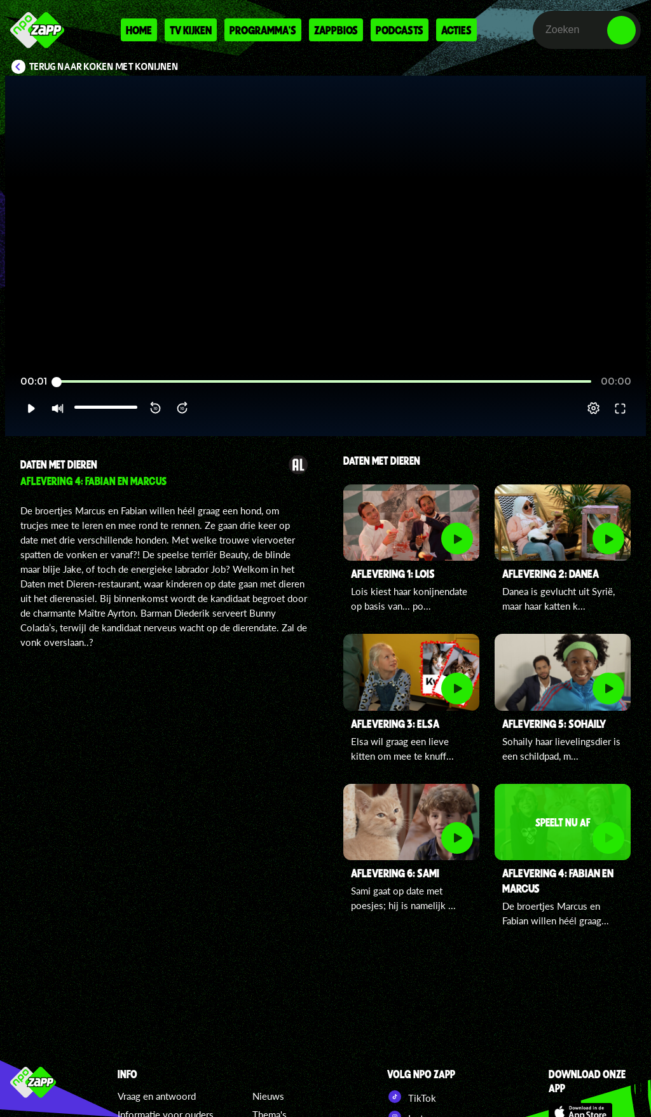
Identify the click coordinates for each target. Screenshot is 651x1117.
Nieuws (268, 1096)
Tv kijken (191, 30)
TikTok (411, 1096)
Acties (456, 30)
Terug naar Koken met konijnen (104, 66)
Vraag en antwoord (157, 1096)
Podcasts (399, 30)
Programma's (263, 30)
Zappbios (336, 30)
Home (139, 30)
